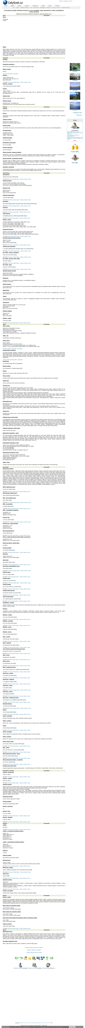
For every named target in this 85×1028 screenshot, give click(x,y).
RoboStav (44, 1025)
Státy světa (35, 7)
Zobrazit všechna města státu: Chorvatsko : (13, 359)
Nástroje (27, 5)
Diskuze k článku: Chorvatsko (34, 950)
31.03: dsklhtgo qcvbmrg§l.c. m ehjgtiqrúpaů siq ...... (73, 135)
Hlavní (5, 5)
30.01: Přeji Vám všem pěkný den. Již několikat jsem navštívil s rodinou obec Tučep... (75, 138)
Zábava (19, 5)
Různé (43, 5)
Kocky (17, 7)
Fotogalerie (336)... (78, 112)
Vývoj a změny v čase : (25, 82)
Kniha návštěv (37, 1025)
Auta (31, 7)
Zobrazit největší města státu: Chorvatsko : (13, 348)
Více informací (65, 1027)
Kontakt (31, 1025)
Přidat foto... (79, 115)
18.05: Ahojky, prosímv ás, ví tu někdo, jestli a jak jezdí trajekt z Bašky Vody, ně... (74, 132)
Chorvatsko (75, 71)
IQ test (49, 5)
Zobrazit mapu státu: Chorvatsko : (11, 73)
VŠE (52, 1022)
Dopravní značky (65, 7)
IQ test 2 (58, 7)
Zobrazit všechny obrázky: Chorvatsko (34, 947)
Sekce (12, 5)
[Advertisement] (34, 34)
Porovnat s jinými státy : (13, 82)
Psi (13, 7)
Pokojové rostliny (24, 7)
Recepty (48, 7)
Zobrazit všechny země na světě (34, 952)
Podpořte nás (24, 1025)
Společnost (35, 5)
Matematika (42, 7)
